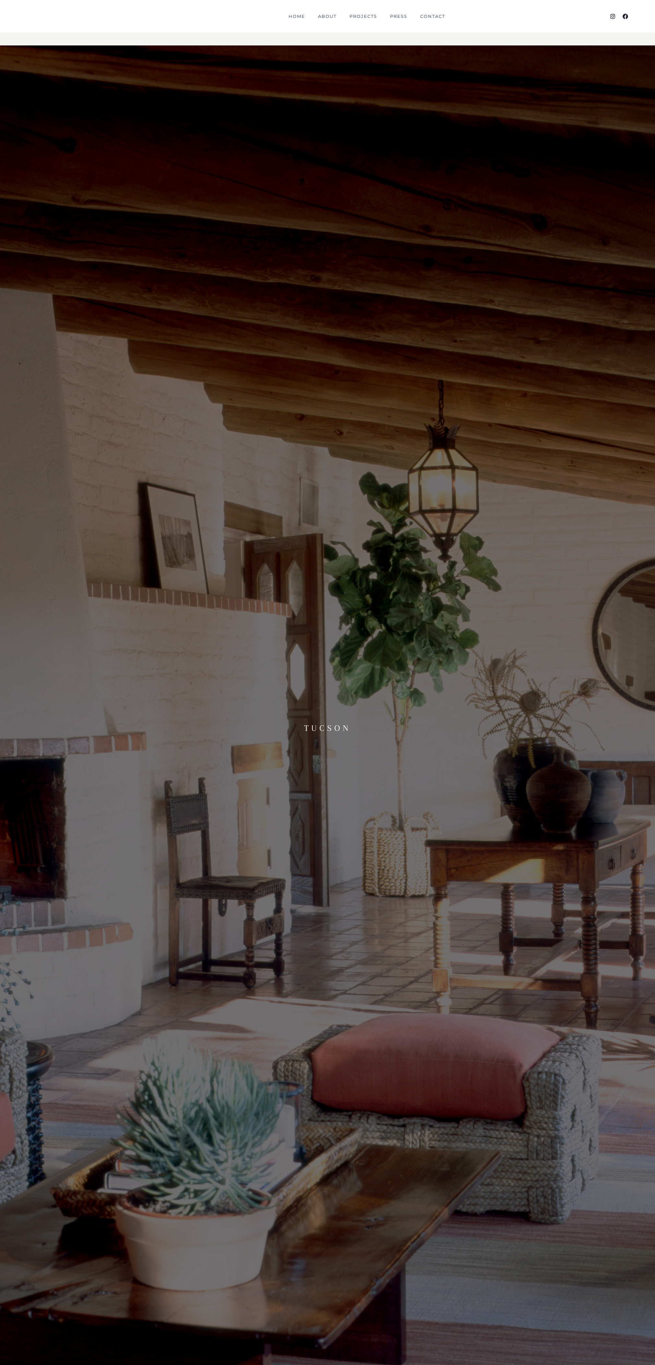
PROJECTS (363, 22)
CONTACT (432, 22)
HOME (297, 22)
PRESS (398, 22)
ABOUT (327, 22)
